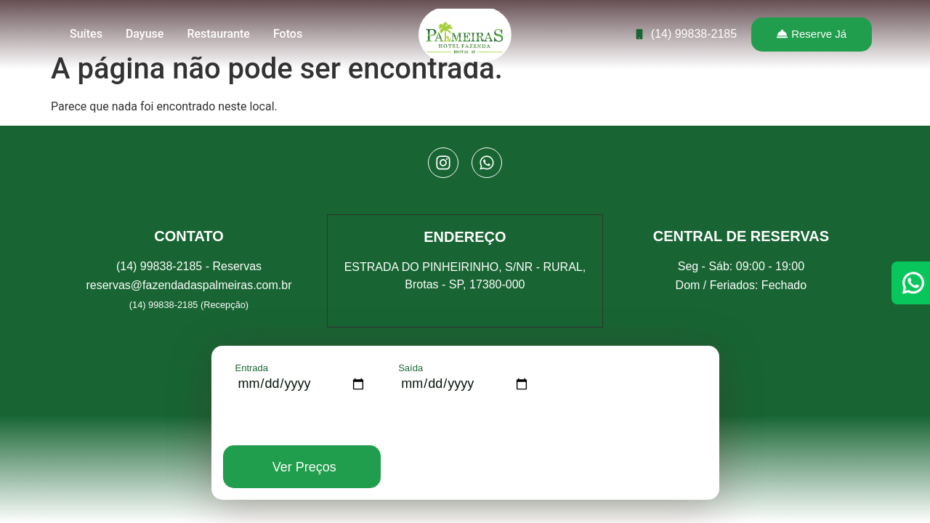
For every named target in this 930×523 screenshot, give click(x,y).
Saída (410, 368)
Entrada (252, 368)
